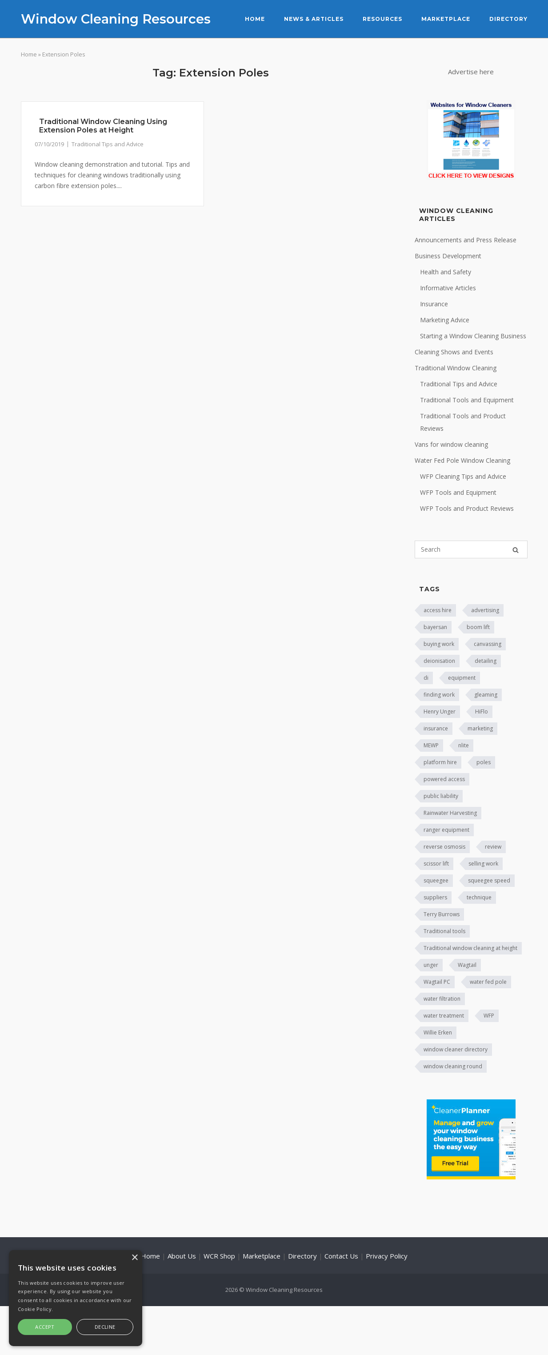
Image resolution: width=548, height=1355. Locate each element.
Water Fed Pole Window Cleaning (462, 460)
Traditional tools (444, 931)
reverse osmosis (444, 846)
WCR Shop (219, 1255)
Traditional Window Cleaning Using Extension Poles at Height (103, 125)
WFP (489, 1015)
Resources (382, 19)
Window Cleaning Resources (116, 19)
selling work (483, 863)
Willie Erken (438, 1032)
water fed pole (488, 982)
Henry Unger (440, 711)
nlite (463, 745)
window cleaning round (453, 1066)
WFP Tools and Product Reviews (467, 508)
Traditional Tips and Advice (108, 144)
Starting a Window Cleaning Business (473, 336)
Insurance (434, 304)
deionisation (439, 661)
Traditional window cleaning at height (470, 948)
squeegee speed (489, 880)
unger (431, 965)
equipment (462, 678)
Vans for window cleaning (451, 444)
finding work (439, 694)
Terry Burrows (442, 914)
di (426, 678)
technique (479, 897)
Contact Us (341, 1255)
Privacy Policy (387, 1255)
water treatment (444, 1015)
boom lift (478, 627)
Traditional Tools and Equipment (467, 400)
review (493, 846)
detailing (485, 661)
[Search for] (471, 549)
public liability (441, 796)
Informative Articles (448, 288)
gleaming (485, 694)
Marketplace (445, 19)
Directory (508, 19)
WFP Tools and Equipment (458, 492)
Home (255, 19)
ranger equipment (446, 830)
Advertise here (471, 71)
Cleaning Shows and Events (454, 352)
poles (483, 762)
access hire (438, 610)
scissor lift (436, 863)
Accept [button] (44, 1326)
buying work (439, 644)
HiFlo (481, 711)
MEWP (431, 745)
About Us (182, 1255)
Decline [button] (105, 1326)
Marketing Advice (444, 320)
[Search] (516, 550)
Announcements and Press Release (465, 240)
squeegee (436, 880)
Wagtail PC (437, 982)
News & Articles (314, 19)
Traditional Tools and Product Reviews (463, 422)
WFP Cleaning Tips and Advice (463, 476)
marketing (480, 728)
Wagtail (467, 965)
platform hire (440, 762)
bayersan (435, 627)
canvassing (487, 644)
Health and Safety (445, 272)
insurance (436, 728)
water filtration (442, 998)
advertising (485, 610)
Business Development (448, 256)
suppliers (435, 897)
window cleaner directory (456, 1049)
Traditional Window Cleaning (455, 368)
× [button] (134, 1258)
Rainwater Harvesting (450, 813)
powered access (444, 779)
